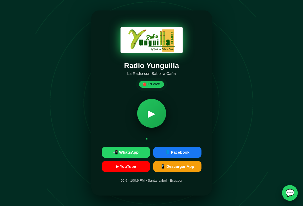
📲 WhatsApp (126, 152)
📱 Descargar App (177, 166)
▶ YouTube (126, 166)
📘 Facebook (177, 152)
